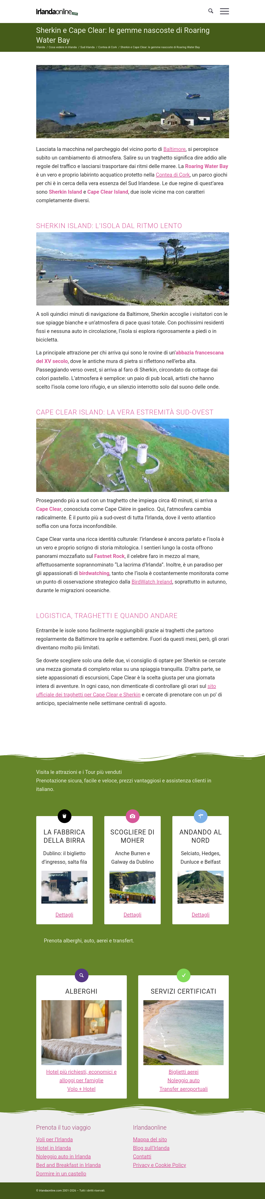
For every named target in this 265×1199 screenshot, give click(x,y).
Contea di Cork (173, 175)
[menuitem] (211, 11)
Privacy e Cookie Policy (159, 1165)
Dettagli (64, 915)
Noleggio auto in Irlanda (63, 1156)
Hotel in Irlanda (53, 1148)
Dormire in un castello (61, 1174)
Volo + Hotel (81, 1089)
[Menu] (223, 11)
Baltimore (175, 149)
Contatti (142, 1156)
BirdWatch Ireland (151, 582)
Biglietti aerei (183, 1072)
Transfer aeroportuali (183, 1089)
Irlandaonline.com (50, 1190)
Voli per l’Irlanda (54, 1139)
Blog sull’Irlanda (151, 1148)
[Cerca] (211, 11)
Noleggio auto (183, 1080)
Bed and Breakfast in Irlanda (68, 1165)
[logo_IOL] (57, 11)
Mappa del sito (150, 1139)
